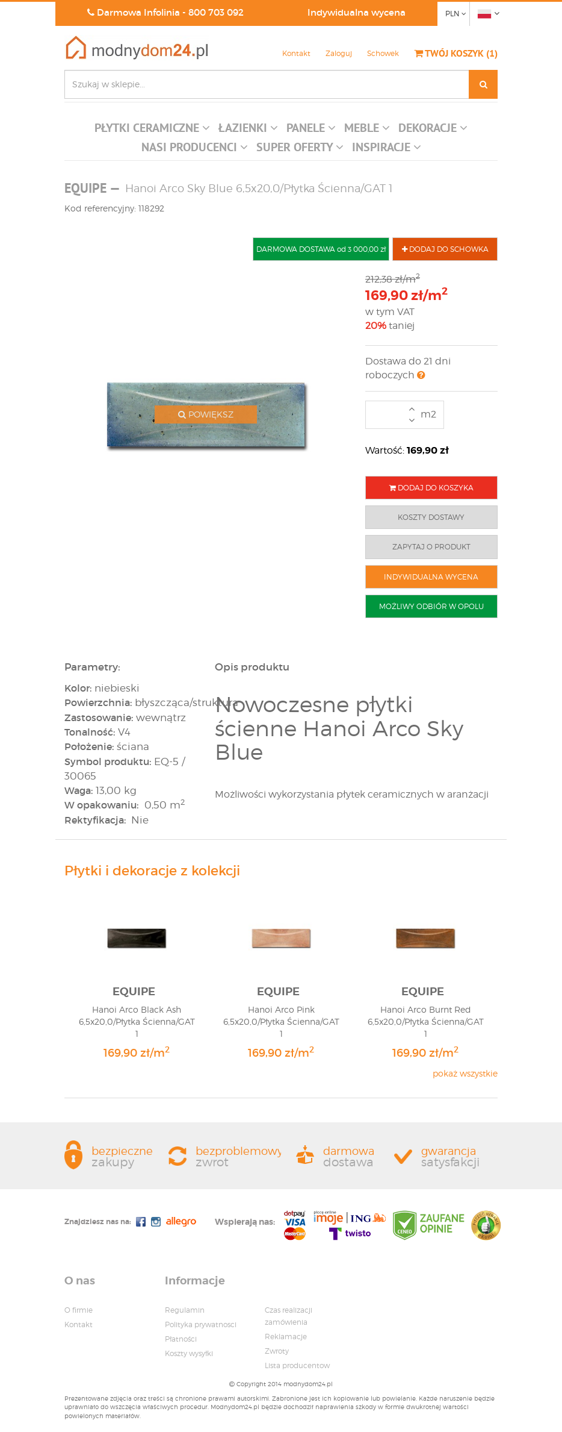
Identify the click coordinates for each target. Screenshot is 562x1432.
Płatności (181, 1338)
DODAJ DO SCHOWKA (445, 249)
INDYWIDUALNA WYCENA (431, 576)
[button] (152, 130)
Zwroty (277, 1350)
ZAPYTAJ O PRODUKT (431, 546)
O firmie (78, 1310)
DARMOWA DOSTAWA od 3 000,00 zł (321, 249)
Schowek (383, 53)
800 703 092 (216, 12)
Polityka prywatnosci (200, 1324)
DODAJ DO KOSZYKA (431, 487)
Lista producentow (297, 1365)
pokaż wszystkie (465, 1073)
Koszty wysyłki (189, 1353)
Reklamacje (286, 1336)
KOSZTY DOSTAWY (431, 517)
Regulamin (185, 1310)
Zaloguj (339, 53)
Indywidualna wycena (356, 12)
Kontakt (296, 53)
